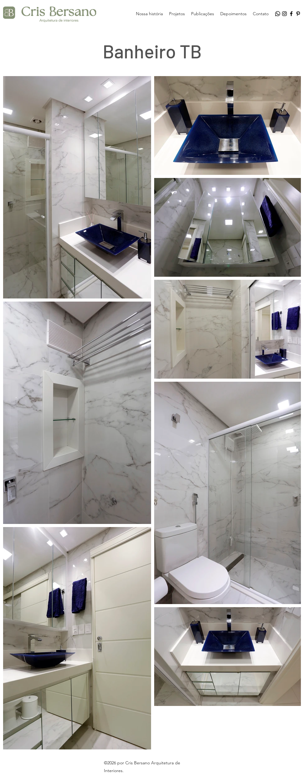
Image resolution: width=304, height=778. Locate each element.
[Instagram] (284, 14)
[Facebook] (291, 14)
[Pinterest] (298, 14)
